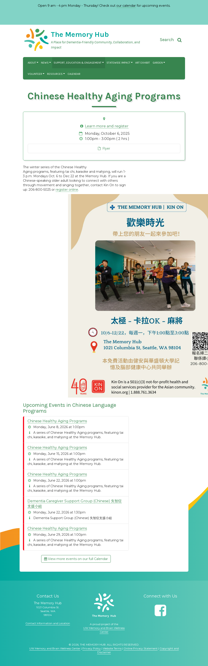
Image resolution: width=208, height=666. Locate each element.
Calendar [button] (74, 73)
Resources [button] (56, 73)
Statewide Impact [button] (119, 62)
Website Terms (112, 648)
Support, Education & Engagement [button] (79, 62)
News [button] (46, 62)
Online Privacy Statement (141, 648)
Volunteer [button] (36, 73)
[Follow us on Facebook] (160, 610)
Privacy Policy (91, 648)
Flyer (104, 148)
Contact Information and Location (47, 623)
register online (67, 190)
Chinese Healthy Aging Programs (57, 421)
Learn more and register (107, 126)
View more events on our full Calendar (76, 559)
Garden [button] (159, 62)
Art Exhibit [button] (142, 62)
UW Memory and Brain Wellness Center (54, 648)
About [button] (33, 62)
